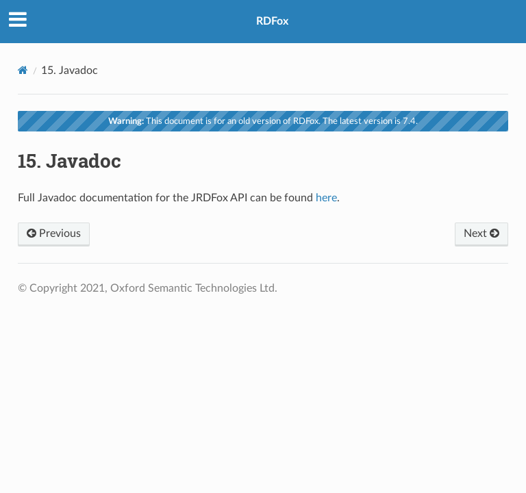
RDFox (272, 21)
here (326, 197)
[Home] (23, 70)
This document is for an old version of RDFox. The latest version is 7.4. (263, 121)
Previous (54, 233)
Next (481, 233)
